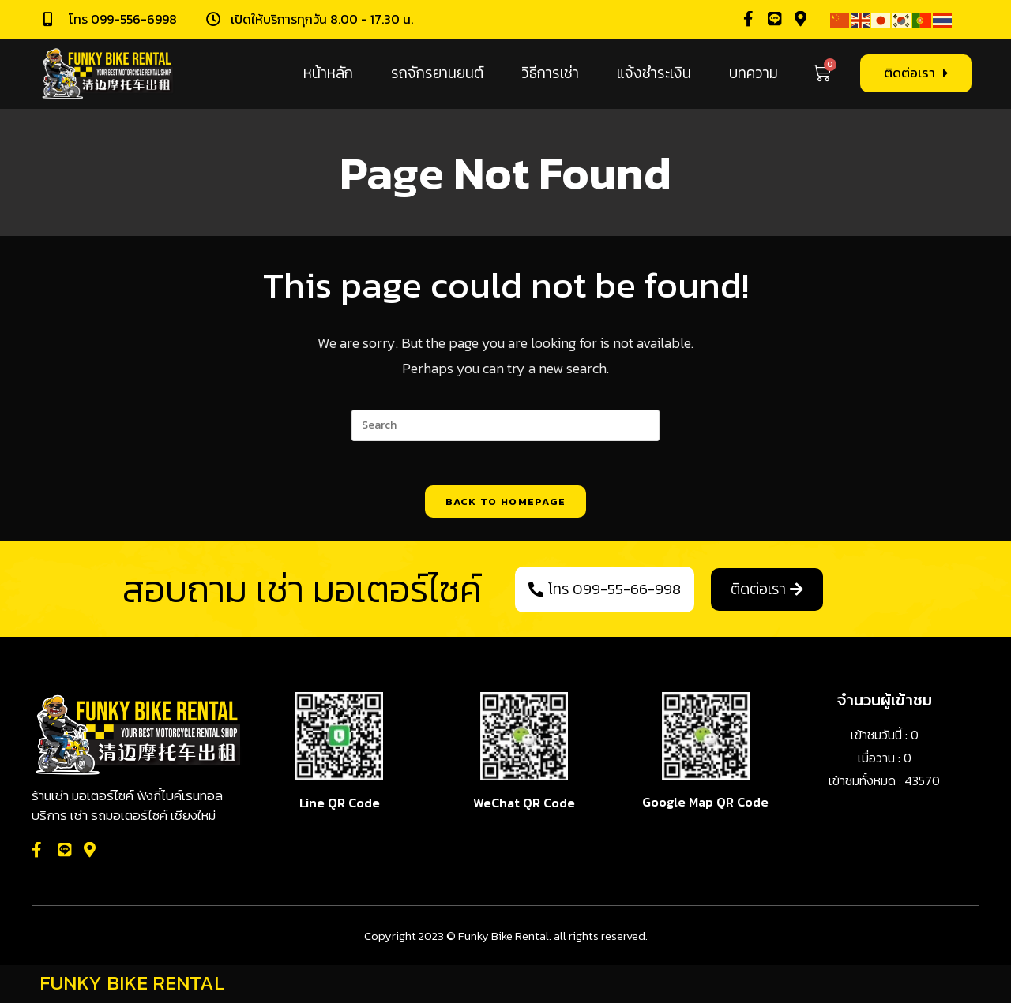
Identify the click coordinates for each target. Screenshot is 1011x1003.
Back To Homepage (505, 504)
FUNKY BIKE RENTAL (132, 985)
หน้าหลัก (328, 73)
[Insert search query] (505, 425)
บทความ (753, 73)
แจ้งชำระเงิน (654, 73)
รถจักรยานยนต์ (437, 73)
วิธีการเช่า (550, 73)
